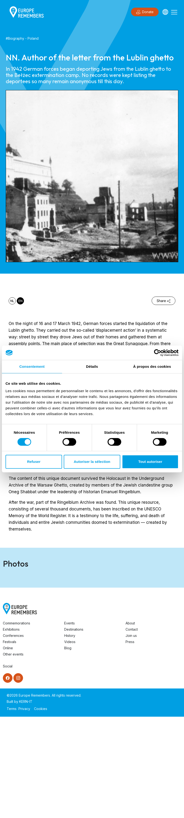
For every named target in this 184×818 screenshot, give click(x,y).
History (69, 737)
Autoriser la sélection (92, 462)
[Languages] (165, 12)
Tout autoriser (150, 462)
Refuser (33, 462)
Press (130, 743)
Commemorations (16, 724)
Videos (69, 743)
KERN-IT (25, 803)
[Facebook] (7, 779)
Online (8, 749)
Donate (145, 12)
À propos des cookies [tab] (152, 366)
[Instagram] (18, 779)
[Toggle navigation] (174, 12)
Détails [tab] (92, 366)
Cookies (40, 810)
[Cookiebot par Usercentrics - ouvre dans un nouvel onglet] (157, 352)
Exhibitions (11, 731)
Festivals (9, 743)
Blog (67, 749)
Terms (12, 810)
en (20, 301)
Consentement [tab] (32, 366)
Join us (131, 737)
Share (163, 301)
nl (12, 301)
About (130, 724)
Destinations (73, 731)
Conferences (13, 737)
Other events (13, 755)
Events (69, 724)
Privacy (24, 810)
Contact (132, 731)
